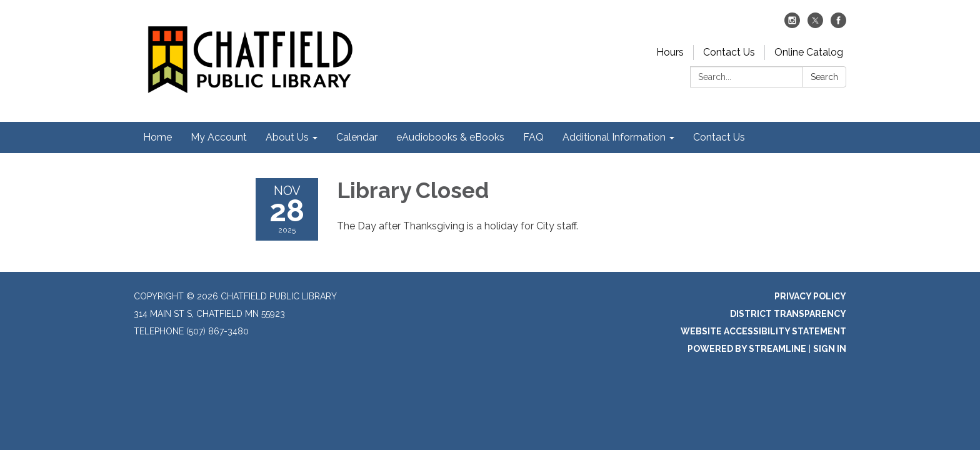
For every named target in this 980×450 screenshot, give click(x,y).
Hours (670, 52)
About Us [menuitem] (287, 137)
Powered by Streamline (747, 349)
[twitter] (815, 25)
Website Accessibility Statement (763, 331)
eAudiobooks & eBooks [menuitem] (450, 137)
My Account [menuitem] (219, 137)
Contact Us (729, 52)
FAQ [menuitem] (533, 137)
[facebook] (838, 25)
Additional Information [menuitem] (614, 137)
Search (824, 77)
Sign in (829, 349)
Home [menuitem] (157, 137)
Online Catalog (808, 52)
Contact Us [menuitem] (719, 137)
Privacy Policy (810, 296)
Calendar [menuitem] (357, 137)
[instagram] (792, 25)
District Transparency (788, 314)
